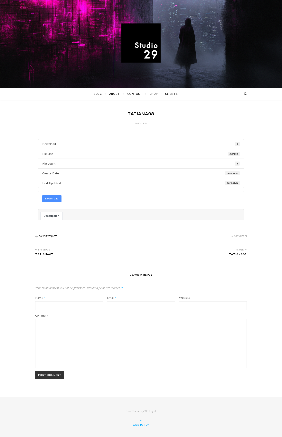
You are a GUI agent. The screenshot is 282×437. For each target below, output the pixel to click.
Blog (98, 94)
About (114, 94)
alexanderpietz (48, 236)
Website (185, 298)
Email (112, 298)
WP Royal (150, 411)
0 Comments (239, 236)
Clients (171, 94)
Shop (154, 94)
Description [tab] (51, 216)
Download (52, 198)
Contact (134, 94)
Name (40, 298)
